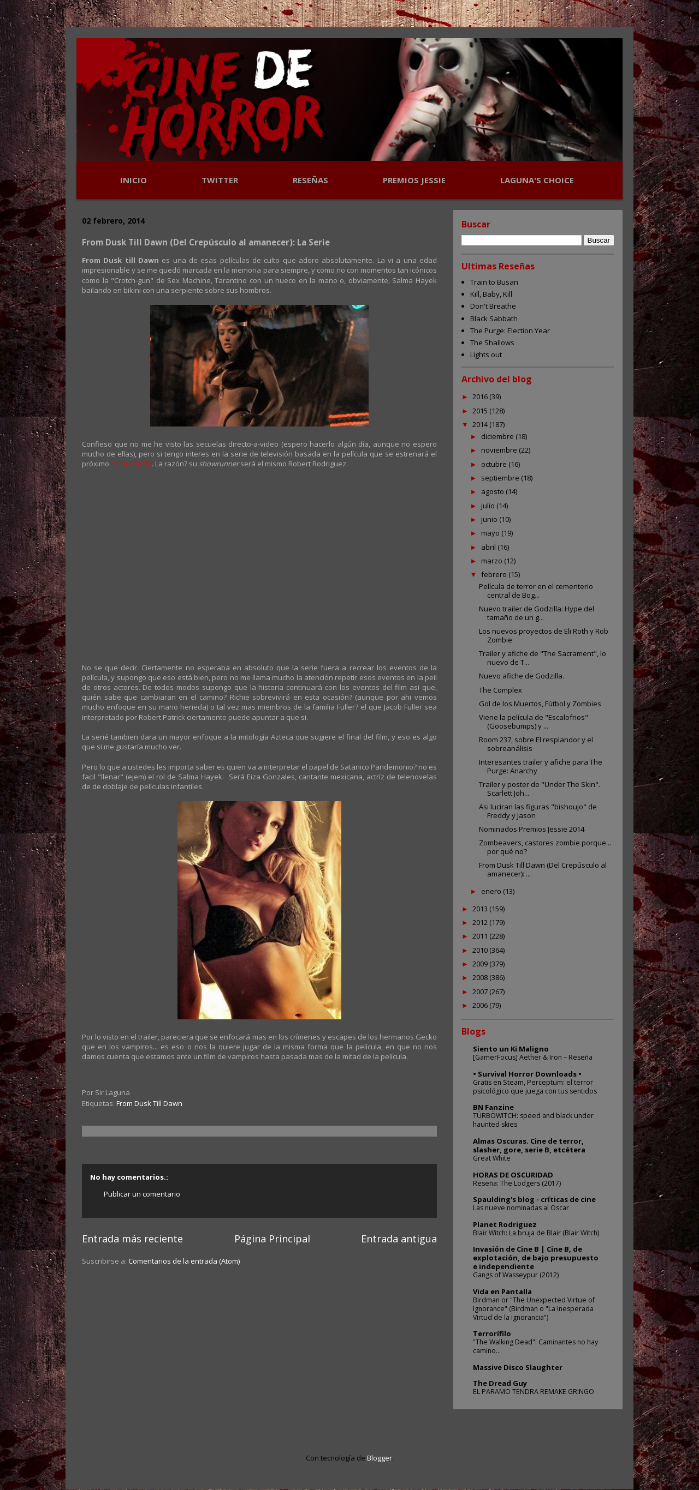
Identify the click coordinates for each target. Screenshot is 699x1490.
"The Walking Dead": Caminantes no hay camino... (535, 1346)
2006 (480, 1005)
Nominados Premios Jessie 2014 (531, 829)
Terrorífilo (492, 1333)
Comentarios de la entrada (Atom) (184, 1261)
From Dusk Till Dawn (149, 1103)
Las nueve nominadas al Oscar (521, 1207)
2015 (480, 411)
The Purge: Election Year (510, 330)
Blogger (379, 1458)
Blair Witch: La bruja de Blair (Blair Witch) (536, 1232)
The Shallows (492, 342)
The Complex (500, 690)
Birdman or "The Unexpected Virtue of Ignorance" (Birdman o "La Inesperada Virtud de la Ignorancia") (534, 1308)
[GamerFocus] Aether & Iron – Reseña (533, 1057)
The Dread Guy (500, 1383)
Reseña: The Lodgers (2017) (517, 1183)
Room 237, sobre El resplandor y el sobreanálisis (536, 744)
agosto (493, 491)
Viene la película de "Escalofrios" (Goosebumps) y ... (533, 721)
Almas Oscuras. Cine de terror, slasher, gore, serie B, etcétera (529, 1145)
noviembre (500, 450)
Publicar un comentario (142, 1194)
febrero (494, 574)
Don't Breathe (493, 306)
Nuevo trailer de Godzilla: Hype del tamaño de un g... (536, 613)
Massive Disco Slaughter (517, 1367)
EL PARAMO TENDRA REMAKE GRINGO (533, 1391)
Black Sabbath (494, 318)
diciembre (498, 436)
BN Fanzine (493, 1107)
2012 (480, 922)
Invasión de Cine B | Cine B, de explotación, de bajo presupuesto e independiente (536, 1257)
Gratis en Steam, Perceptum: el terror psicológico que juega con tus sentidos (535, 1087)
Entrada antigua (399, 1238)
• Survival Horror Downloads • (527, 1074)
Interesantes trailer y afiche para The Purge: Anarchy (540, 766)
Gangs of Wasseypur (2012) (516, 1274)
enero (492, 891)
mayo (491, 533)
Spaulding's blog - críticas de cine (534, 1199)
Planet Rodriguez (505, 1224)
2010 (480, 950)
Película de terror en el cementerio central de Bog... (536, 590)
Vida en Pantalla (502, 1291)
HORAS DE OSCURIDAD (513, 1175)
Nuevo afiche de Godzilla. (521, 676)
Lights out (486, 354)
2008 (480, 977)
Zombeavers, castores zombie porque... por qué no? (545, 847)
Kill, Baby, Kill (491, 294)
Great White (492, 1158)
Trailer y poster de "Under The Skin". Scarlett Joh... (539, 788)
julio (488, 505)
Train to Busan (494, 282)
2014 (480, 424)
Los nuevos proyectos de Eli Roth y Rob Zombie (543, 635)
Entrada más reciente (132, 1238)
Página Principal (272, 1238)
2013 (480, 909)
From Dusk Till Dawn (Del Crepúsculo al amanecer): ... (543, 869)
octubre (494, 464)
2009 (480, 964)
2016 (480, 396)
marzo (492, 561)
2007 (480, 991)
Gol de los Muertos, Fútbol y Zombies (540, 703)
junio (490, 519)
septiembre (501, 478)
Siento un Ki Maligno (511, 1049)
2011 (480, 936)
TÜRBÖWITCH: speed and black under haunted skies (533, 1120)
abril (489, 547)
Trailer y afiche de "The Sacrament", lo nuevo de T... (542, 657)
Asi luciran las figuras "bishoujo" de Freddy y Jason (538, 811)
